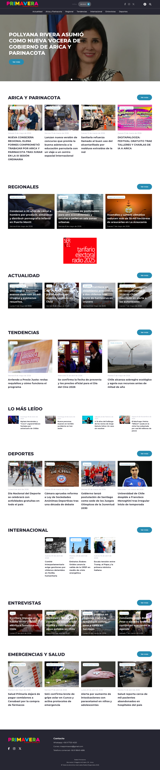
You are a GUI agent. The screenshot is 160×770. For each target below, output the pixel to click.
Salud (49, 286)
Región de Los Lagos (18, 197)
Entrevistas (110, 11)
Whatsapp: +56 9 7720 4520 (65, 742)
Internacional (96, 11)
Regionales (63, 197)
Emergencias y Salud (18, 286)
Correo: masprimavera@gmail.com (68, 746)
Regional (69, 11)
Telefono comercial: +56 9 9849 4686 (69, 750)
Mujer (13, 613)
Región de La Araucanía (116, 197)
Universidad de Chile (127, 464)
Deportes (123, 11)
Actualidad (37, 11)
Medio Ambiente (116, 343)
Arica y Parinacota (54, 11)
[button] (69, 79)
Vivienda (14, 343)
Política (49, 540)
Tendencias (82, 11)
